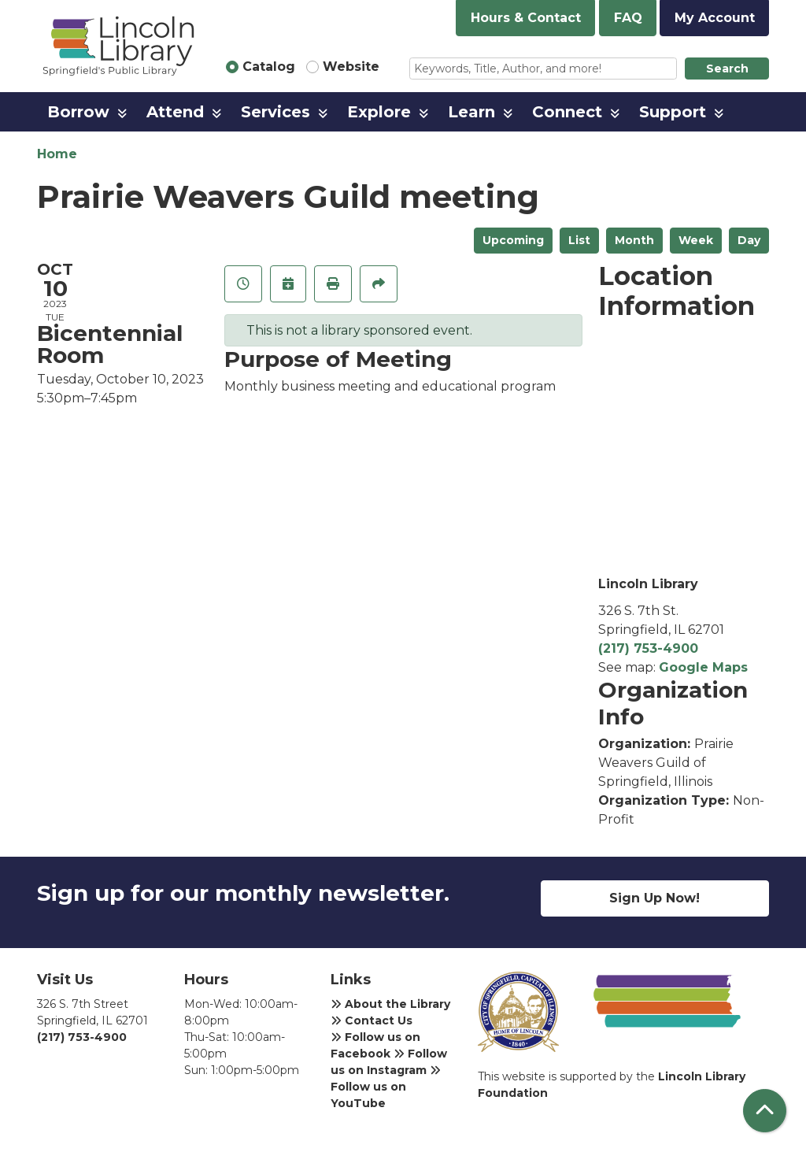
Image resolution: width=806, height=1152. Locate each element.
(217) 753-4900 (648, 648)
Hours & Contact (526, 17)
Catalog (268, 66)
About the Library (390, 1004)
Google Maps (703, 667)
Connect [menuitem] (567, 111)
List (579, 240)
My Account (715, 17)
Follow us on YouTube (386, 1087)
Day (749, 240)
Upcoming (513, 240)
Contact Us (371, 1020)
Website (351, 66)
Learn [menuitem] (471, 111)
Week (695, 240)
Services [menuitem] (275, 111)
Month (634, 240)
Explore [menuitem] (379, 111)
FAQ (628, 17)
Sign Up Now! (654, 898)
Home (57, 153)
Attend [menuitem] (175, 111)
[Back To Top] (764, 1110)
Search (727, 68)
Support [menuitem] (672, 111)
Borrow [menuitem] (78, 111)
